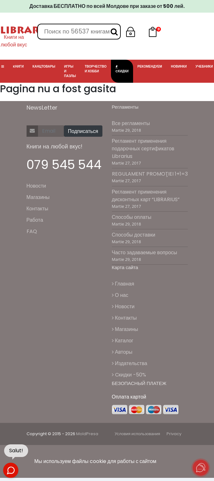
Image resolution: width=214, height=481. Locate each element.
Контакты (37, 208)
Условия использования (137, 434)
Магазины (38, 197)
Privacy (174, 434)
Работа (35, 220)
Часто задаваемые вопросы (144, 252)
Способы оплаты (131, 217)
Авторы (122, 352)
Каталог (122, 340)
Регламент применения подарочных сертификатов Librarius (143, 148)
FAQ (32, 231)
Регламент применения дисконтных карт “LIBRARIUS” (146, 195)
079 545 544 (64, 164)
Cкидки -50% (129, 374)
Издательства (129, 363)
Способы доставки (134, 234)
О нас (120, 295)
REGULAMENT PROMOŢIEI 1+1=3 (150, 173)
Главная (123, 283)
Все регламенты (131, 123)
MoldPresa (87, 434)
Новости (36, 185)
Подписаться (83, 131)
